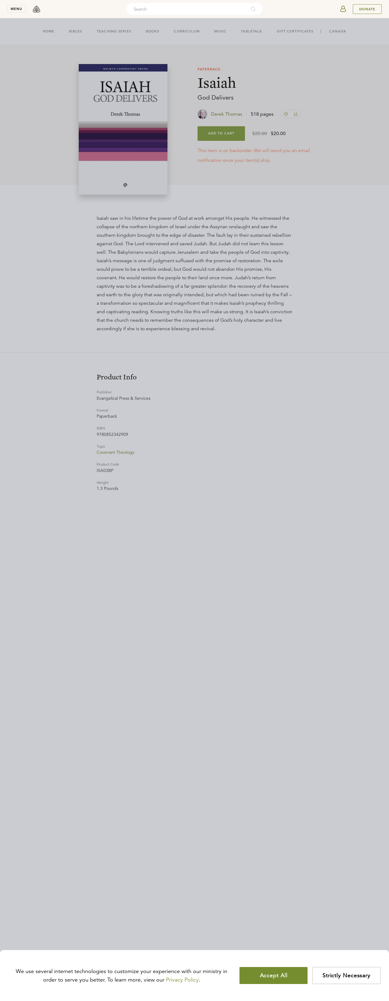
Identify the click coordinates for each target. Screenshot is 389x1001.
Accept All (273, 975)
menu (16, 9)
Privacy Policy (182, 979)
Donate (367, 9)
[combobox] (186, 9)
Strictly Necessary (346, 975)
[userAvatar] (343, 9)
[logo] (36, 9)
